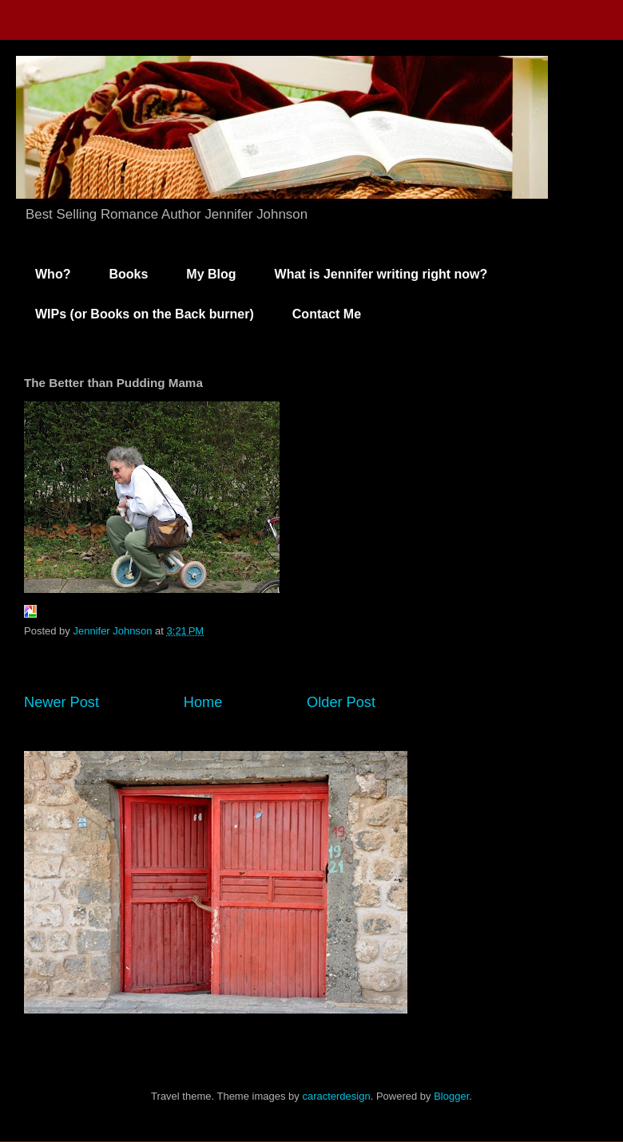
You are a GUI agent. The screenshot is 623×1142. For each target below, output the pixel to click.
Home (203, 702)
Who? (52, 274)
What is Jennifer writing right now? (381, 274)
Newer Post (61, 702)
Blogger (451, 1096)
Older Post (341, 702)
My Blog (211, 274)
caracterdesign (336, 1096)
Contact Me (326, 314)
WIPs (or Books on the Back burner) (144, 314)
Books (128, 274)
